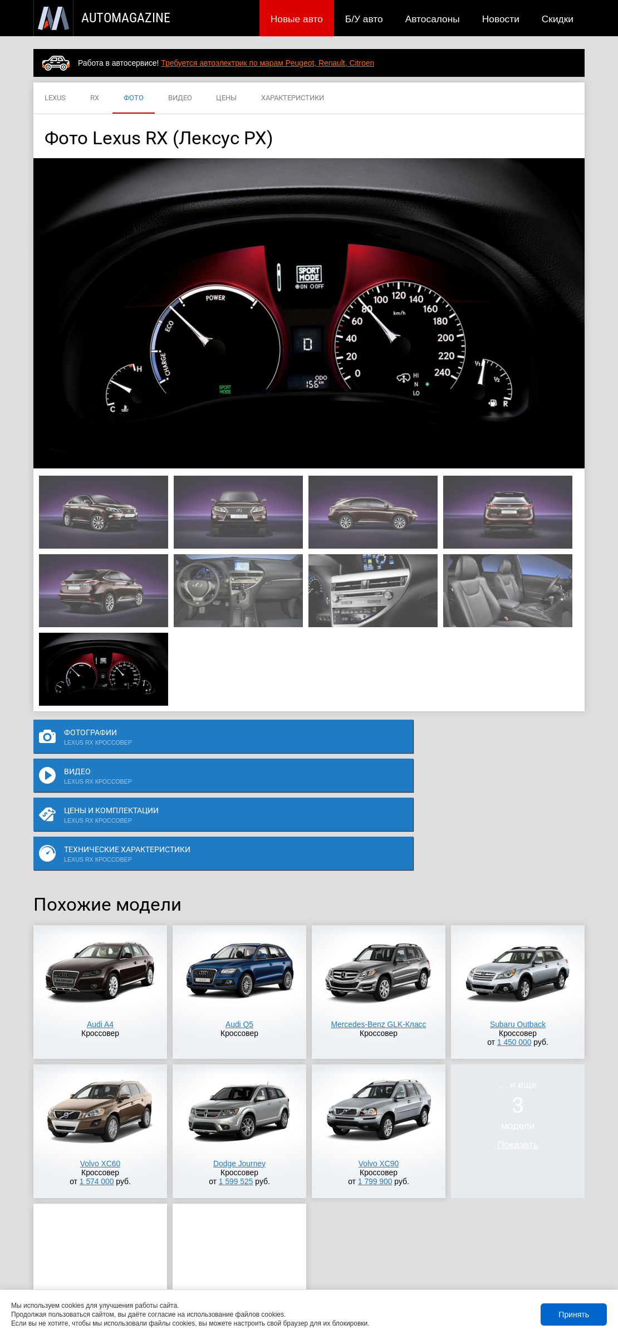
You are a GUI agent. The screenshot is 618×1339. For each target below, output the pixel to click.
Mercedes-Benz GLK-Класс (378, 914)
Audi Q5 (239, 914)
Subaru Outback (518, 914)
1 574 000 (97, 1071)
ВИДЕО (180, 98)
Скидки (557, 19)
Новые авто (297, 19)
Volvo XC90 (379, 1053)
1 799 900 (375, 1071)
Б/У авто (364, 19)
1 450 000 (514, 932)
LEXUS (55, 98)
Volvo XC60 (100, 1053)
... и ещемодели (517, 1004)
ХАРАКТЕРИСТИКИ (292, 98)
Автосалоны (432, 19)
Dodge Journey (239, 1053)
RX (94, 98)
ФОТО (133, 98)
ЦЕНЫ (226, 98)
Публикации (105, 1273)
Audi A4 (100, 914)
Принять (573, 1314)
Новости (500, 19)
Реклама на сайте (452, 1273)
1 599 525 (236, 1071)
